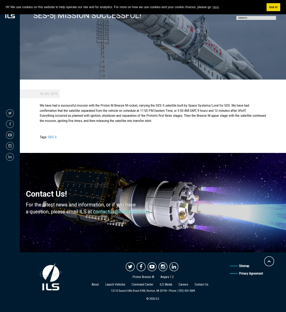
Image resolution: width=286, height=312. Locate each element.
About (95, 284)
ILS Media (166, 284)
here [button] (216, 7)
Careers (183, 284)
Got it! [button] (273, 7)
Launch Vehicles (115, 284)
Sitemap (244, 266)
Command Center (142, 284)
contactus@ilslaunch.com (121, 212)
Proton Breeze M (143, 277)
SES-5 (52, 137)
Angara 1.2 (167, 277)
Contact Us (201, 284)
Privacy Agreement (251, 273)
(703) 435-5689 (186, 291)
